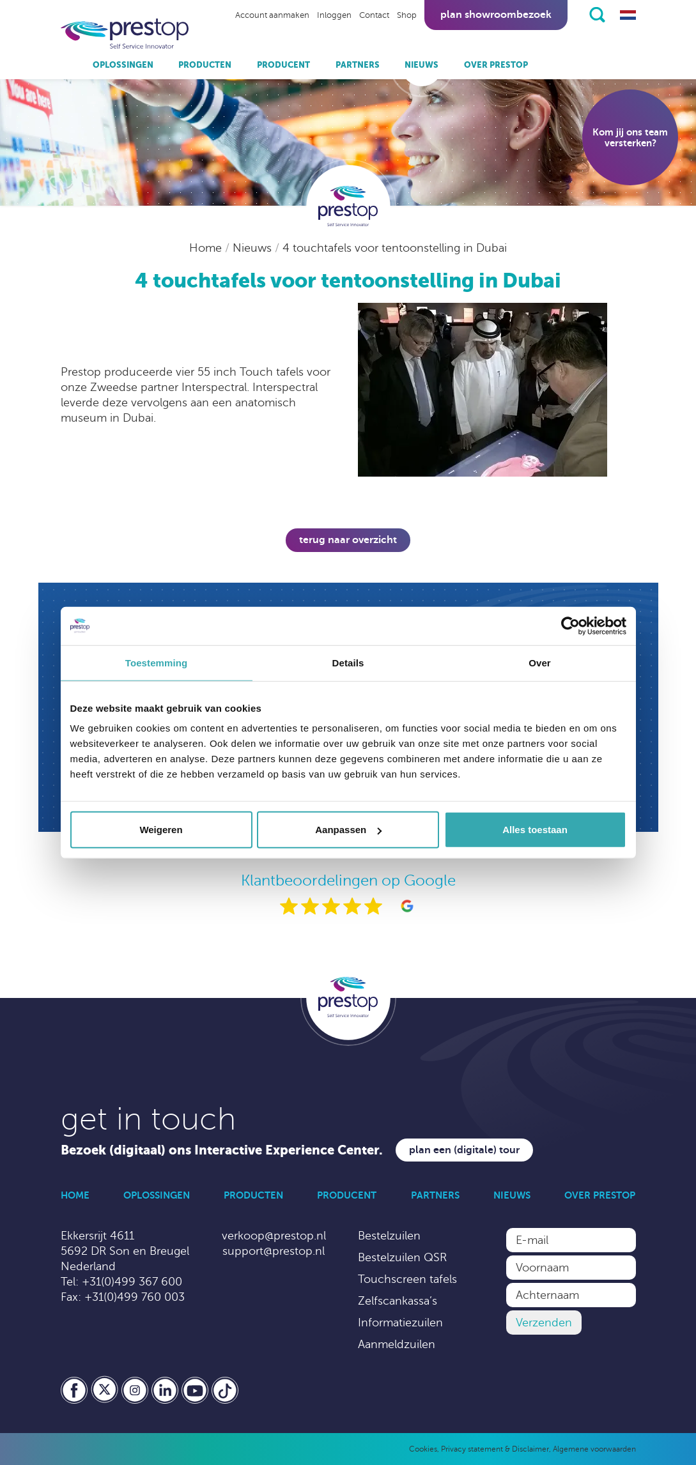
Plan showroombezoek (496, 14)
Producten (204, 65)
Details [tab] (348, 662)
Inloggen (334, 15)
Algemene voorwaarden (594, 1449)
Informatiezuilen (400, 1322)
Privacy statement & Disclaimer (495, 1449)
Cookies (423, 1449)
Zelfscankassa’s (397, 1300)
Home (207, 248)
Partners (358, 65)
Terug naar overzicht (348, 540)
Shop (407, 15)
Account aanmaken (272, 15)
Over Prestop (496, 65)
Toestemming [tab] (156, 662)
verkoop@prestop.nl (274, 1235)
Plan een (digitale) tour (464, 1150)
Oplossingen (123, 65)
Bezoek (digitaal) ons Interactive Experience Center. (222, 1150)
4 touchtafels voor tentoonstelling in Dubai (394, 248)
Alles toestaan (535, 829)
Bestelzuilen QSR (402, 1257)
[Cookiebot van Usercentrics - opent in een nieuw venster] (570, 625)
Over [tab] (540, 662)
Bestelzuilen (389, 1235)
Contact (374, 15)
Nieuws (421, 65)
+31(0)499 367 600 (132, 1281)
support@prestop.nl (273, 1251)
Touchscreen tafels (407, 1279)
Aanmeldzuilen (396, 1344)
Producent (283, 65)
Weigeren (160, 829)
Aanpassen (348, 829)
